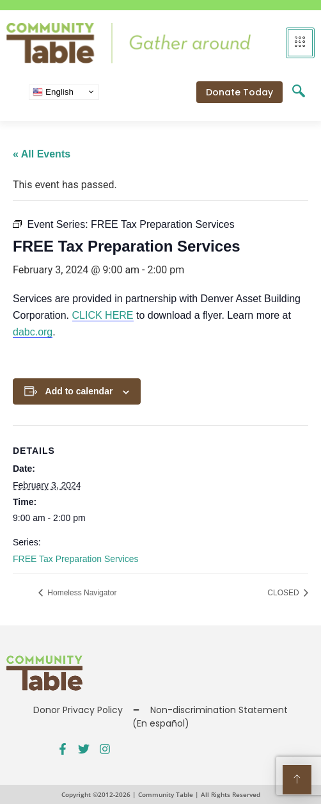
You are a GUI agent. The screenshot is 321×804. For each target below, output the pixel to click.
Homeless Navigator (80, 592)
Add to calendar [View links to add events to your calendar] (79, 391)
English (53, 91)
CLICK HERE (103, 315)
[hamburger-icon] (300, 43)
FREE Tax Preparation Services (76, 559)
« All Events (41, 154)
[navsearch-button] (298, 92)
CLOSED (284, 592)
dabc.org (32, 331)
